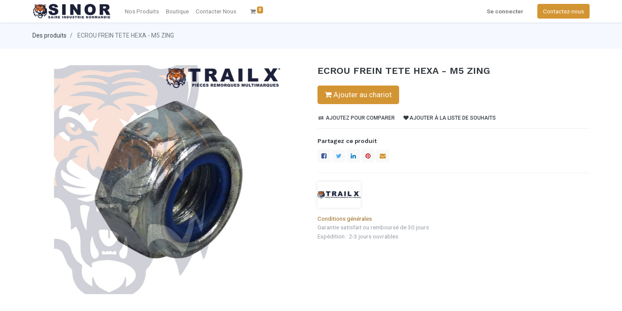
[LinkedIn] (353, 155)
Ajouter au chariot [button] (358, 94)
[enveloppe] (382, 155)
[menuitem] (216, 11)
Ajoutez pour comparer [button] (356, 118)
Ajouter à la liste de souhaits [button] (449, 118)
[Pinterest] (368, 155)
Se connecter (505, 11)
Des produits (49, 35)
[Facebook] (323, 155)
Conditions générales (344, 218)
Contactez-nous (563, 11)
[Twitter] (338, 155)
